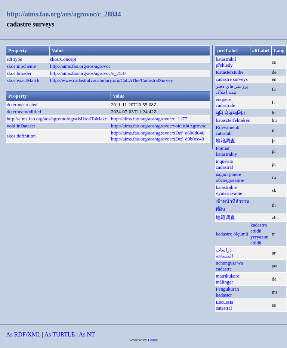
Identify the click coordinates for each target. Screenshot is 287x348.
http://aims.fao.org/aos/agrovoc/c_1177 (149, 118)
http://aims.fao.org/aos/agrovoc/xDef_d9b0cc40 (157, 139)
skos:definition (21, 136)
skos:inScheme (21, 66)
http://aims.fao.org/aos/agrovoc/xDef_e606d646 (157, 133)
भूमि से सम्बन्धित (230, 113)
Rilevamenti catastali (228, 130)
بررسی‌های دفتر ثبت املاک (232, 89)
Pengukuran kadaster (227, 292)
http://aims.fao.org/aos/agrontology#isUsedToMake (57, 118)
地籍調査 (225, 140)
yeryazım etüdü (259, 240)
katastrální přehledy (226, 62)
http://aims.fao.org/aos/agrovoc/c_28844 (64, 14)
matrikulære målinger (227, 279)
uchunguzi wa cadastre (229, 266)
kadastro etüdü (258, 228)
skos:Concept (63, 59)
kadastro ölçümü (232, 234)
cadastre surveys (232, 79)
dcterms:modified (24, 111)
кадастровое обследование (230, 177)
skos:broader (19, 73)
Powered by (138, 340)
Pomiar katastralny (226, 151)
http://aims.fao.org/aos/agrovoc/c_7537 (88, 73)
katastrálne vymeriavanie (229, 190)
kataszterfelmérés (233, 120)
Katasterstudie (229, 72)
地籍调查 (225, 217)
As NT (87, 334)
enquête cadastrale (225, 102)
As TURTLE (59, 334)
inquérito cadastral (224, 164)
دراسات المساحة (224, 253)
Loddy (153, 340)
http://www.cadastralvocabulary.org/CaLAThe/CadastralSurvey (111, 80)
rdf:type (14, 59)
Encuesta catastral (224, 305)
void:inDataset (21, 126)
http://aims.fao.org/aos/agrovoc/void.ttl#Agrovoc (158, 126)
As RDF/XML (23, 334)
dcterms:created (22, 104)
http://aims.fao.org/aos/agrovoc (80, 66)
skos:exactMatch (23, 80)
